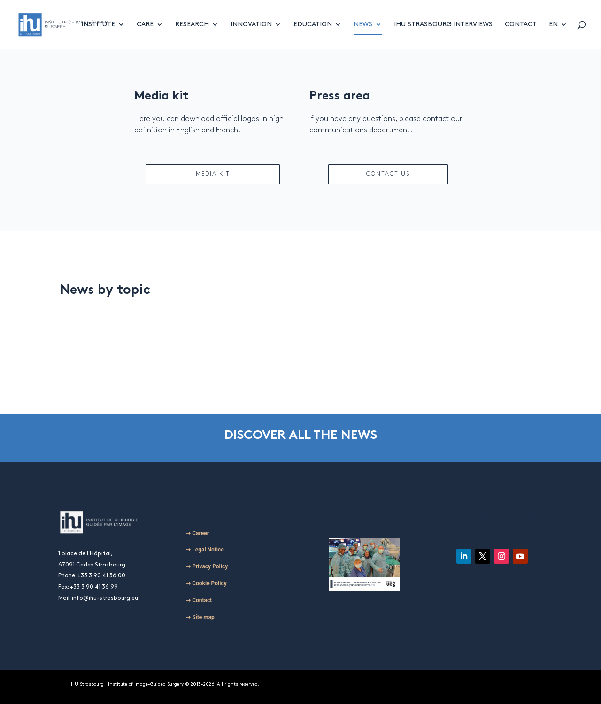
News (363, 24)
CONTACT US (388, 173)
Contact (521, 24)
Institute (98, 24)
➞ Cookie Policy (206, 583)
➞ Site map (200, 617)
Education (312, 24)
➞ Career (197, 533)
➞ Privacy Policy (207, 566)
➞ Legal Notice (205, 549)
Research (192, 24)
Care (145, 24)
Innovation (251, 24)
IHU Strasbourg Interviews (443, 24)
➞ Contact (199, 600)
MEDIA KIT (213, 173)
